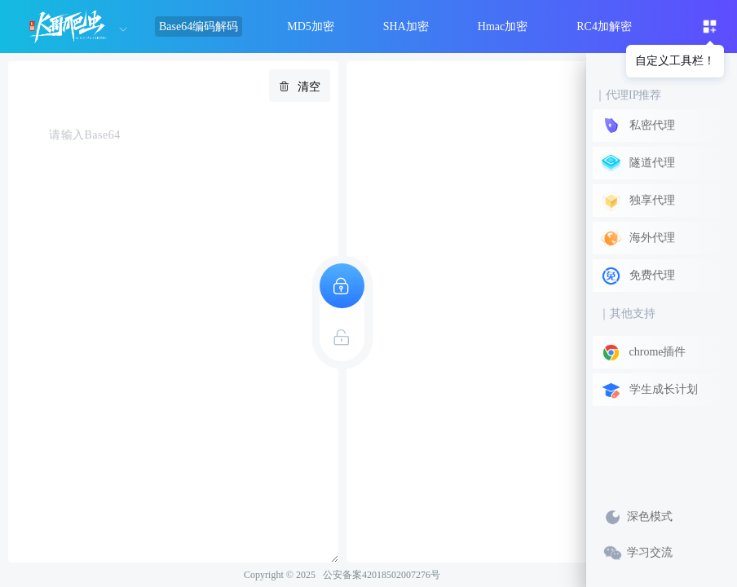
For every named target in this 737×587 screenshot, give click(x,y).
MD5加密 (310, 26)
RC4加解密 (604, 26)
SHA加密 (406, 26)
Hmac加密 (502, 26)
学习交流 (637, 553)
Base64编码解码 (198, 26)
